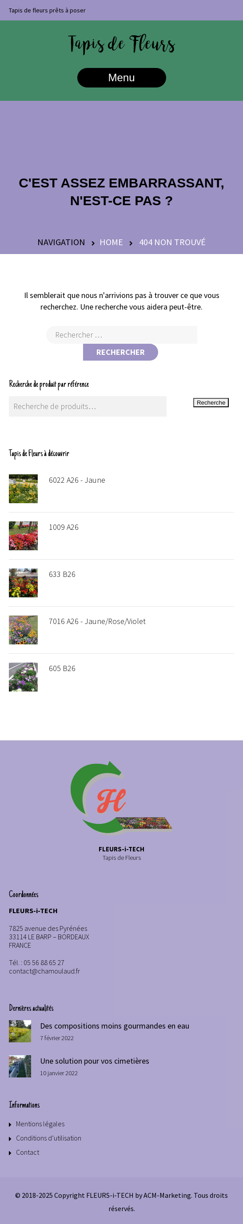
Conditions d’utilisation (48, 1137)
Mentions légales (40, 1123)
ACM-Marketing (167, 1195)
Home (111, 241)
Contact (27, 1152)
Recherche (211, 402)
